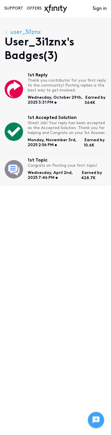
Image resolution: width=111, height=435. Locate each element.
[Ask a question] (96, 420)
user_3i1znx (23, 32)
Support (13, 8)
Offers (34, 8)
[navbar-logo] (55, 8)
